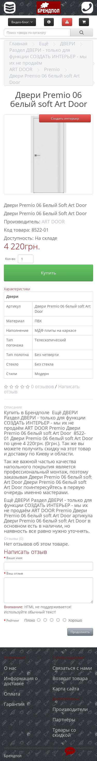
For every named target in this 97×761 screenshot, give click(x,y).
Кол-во (10, 259)
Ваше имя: (14, 558)
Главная (18, 43)
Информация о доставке (21, 681)
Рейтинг (12, 620)
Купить (48, 273)
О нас (10, 668)
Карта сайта (66, 689)
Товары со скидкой (64, 732)
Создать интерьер (65, 118)
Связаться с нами (72, 668)
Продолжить (80, 632)
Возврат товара (70, 678)
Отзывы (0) (13, 538)
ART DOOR (20, 69)
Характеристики (17, 288)
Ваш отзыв (14, 573)
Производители (70, 709)
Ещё (43, 43)
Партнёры (64, 719)
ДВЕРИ (67, 43)
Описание (13, 407)
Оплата (12, 694)
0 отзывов (42, 386)
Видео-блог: (22, 22)
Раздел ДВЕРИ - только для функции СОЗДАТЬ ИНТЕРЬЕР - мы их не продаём (48, 56)
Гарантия (14, 704)
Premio (52, 69)
